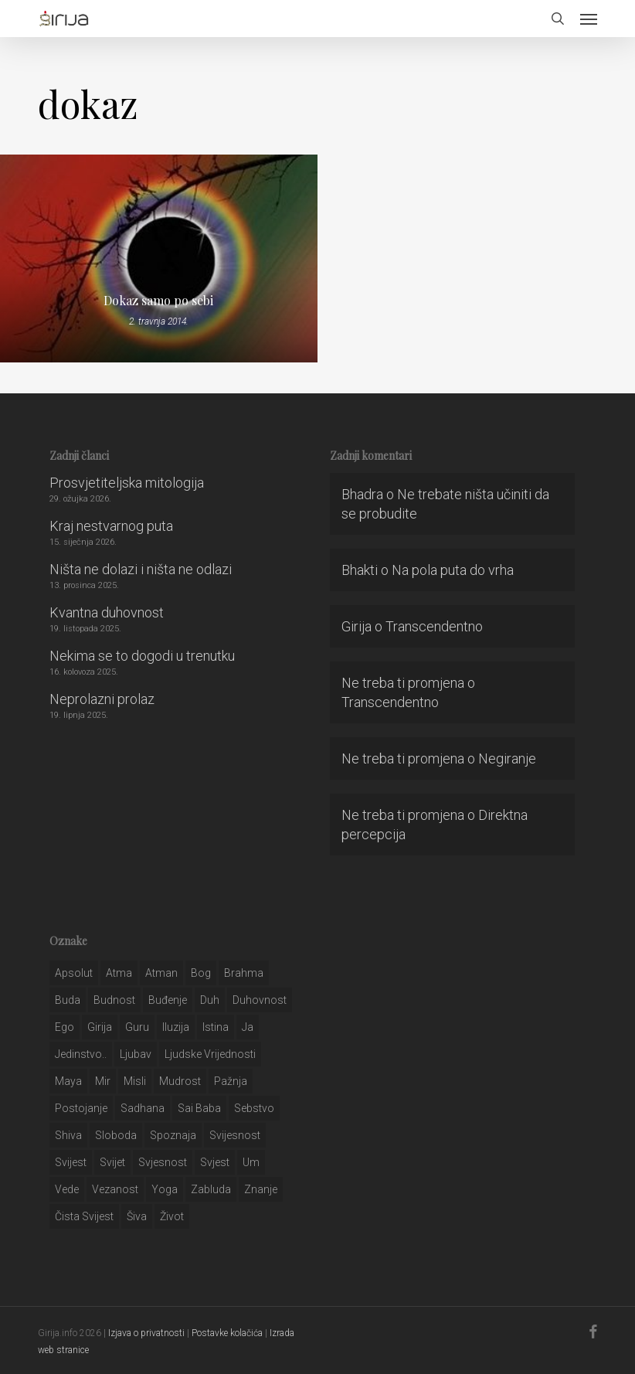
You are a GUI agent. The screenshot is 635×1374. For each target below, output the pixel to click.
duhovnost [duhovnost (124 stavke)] (260, 1000)
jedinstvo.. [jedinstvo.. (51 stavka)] (81, 1054)
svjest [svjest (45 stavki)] (214, 1162)
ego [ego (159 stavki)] (64, 1027)
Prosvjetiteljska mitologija (126, 482)
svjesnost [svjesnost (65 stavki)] (162, 1162)
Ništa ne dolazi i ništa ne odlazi (140, 569)
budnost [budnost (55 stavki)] (114, 1000)
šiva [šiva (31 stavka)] (137, 1216)
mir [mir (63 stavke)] (102, 1081)
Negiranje (507, 758)
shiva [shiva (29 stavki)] (68, 1135)
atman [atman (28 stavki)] (161, 973)
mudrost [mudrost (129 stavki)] (180, 1081)
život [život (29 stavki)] (172, 1216)
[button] (588, 18)
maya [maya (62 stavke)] (68, 1081)
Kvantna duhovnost (106, 612)
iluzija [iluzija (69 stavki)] (175, 1027)
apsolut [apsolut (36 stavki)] (74, 973)
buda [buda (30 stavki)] (67, 1000)
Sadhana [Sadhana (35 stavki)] (143, 1108)
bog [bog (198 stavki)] (201, 973)
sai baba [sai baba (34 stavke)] (199, 1108)
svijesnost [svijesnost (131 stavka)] (234, 1135)
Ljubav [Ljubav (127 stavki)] (135, 1054)
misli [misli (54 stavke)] (135, 1081)
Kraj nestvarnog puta (111, 526)
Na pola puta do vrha (453, 570)
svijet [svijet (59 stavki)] (112, 1162)
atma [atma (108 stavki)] (119, 973)
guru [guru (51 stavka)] (137, 1027)
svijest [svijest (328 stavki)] (71, 1162)
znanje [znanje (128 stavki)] (260, 1189)
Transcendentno (434, 626)
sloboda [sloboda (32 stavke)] (116, 1135)
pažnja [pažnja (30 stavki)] (230, 1081)
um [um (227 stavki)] (251, 1162)
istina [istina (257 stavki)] (215, 1027)
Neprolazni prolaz (102, 699)
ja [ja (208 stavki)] (247, 1027)
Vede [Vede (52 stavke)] (67, 1189)
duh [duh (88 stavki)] (209, 1000)
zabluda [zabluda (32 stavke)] (211, 1189)
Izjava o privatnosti (146, 1333)
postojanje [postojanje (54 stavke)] (81, 1108)
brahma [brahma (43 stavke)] (243, 973)
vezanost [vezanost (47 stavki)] (115, 1189)
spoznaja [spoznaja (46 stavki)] (173, 1135)
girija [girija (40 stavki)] (99, 1027)
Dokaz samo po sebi (158, 300)
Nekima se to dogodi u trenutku (142, 656)
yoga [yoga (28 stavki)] (164, 1189)
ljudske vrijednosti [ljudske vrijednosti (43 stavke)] (210, 1054)
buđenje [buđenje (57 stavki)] (167, 1000)
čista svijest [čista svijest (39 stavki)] (84, 1216)
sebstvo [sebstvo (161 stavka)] (254, 1108)
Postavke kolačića (227, 1333)
